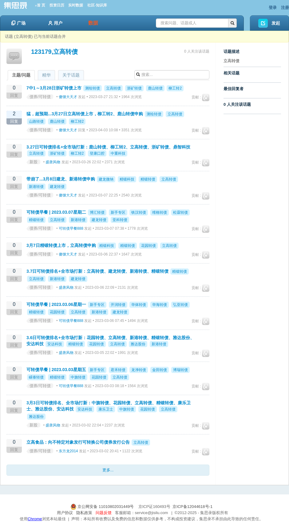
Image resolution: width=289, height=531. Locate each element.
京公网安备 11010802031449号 (102, 506)
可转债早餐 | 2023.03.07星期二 (56, 212)
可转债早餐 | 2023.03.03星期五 (56, 369)
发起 (275, 23)
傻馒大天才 (68, 97)
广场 (18, 23)
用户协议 (65, 512)
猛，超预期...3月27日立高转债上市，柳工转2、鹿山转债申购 (84, 113)
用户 (55, 23)
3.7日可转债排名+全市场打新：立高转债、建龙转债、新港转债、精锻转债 (97, 271)
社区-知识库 (97, 5)
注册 (285, 7)
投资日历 (56, 5)
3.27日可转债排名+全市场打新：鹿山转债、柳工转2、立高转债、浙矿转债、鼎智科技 (108, 147)
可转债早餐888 (71, 228)
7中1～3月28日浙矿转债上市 (53, 87)
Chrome (35, 519)
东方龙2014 (68, 451)
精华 (46, 75)
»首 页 (40, 5)
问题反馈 (104, 512)
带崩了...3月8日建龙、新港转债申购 (60, 178)
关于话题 (71, 75)
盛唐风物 (53, 162)
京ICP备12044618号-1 (192, 506)
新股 (34, 162)
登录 (273, 7)
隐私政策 (84, 512)
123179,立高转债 (54, 51)
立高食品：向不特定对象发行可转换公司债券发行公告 (78, 442)
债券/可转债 (40, 96)
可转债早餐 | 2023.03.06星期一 (56, 304)
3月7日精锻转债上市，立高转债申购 (61, 245)
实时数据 (75, 5)
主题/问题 (21, 75)
